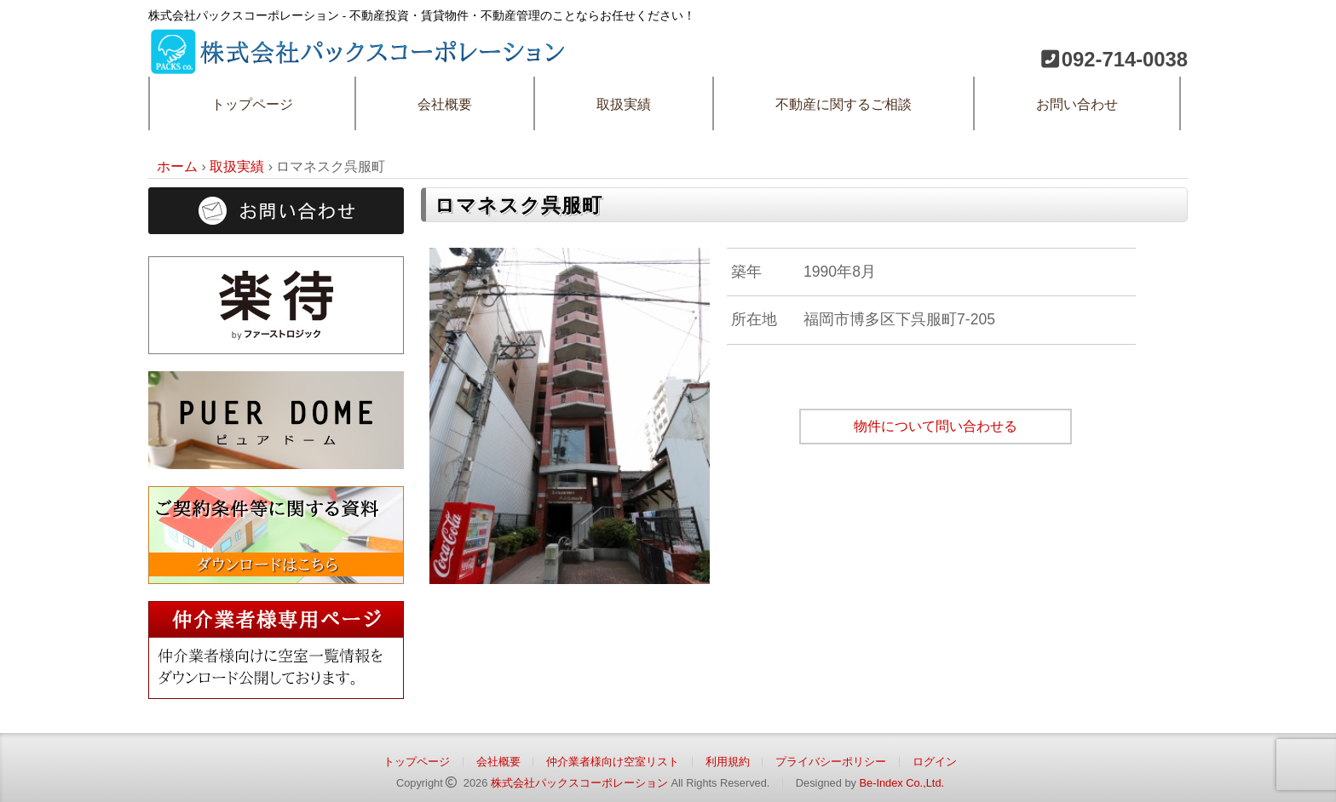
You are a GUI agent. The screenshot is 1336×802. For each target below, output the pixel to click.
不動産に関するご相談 (843, 104)
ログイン (935, 761)
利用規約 (727, 761)
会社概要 (445, 104)
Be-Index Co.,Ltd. (901, 782)
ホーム (177, 166)
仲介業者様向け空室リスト (612, 761)
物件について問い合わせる (935, 426)
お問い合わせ (1077, 104)
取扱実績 (623, 104)
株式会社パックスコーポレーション (579, 782)
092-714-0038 (1125, 59)
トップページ (252, 104)
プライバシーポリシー (830, 761)
